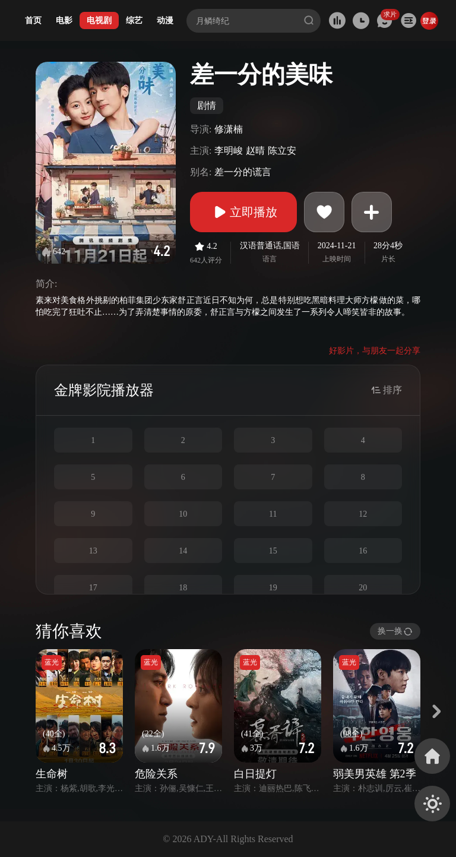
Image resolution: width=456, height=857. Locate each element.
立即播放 (243, 212)
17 (93, 587)
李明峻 (228, 151)
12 (363, 514)
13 (93, 550)
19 (273, 587)
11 (273, 514)
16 (363, 550)
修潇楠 (228, 129)
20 (363, 587)
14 (183, 550)
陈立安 (282, 151)
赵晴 (255, 151)
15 (273, 550)
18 (183, 587)
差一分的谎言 (242, 172)
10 (183, 514)
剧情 (206, 105)
